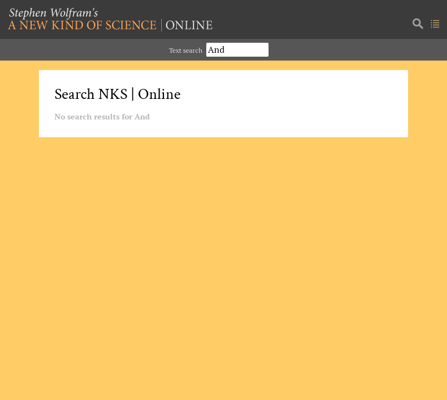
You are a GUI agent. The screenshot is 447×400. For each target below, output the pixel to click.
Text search (185, 50)
